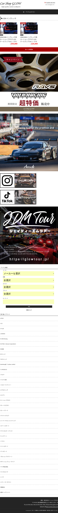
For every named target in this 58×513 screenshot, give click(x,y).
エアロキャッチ (4, 390)
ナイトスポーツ (4, 446)
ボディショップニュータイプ (7, 461)
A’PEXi (2, 318)
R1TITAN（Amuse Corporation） (8, 344)
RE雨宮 (2, 349)
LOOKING (2, 333)
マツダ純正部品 (4, 467)
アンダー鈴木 (3, 380)
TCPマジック (3, 359)
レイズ (2, 477)
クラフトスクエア (4, 415)
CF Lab (2, 328)
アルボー (2, 374)
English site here (50, 2)
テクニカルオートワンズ (6, 431)
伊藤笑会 (2, 487)
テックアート (3, 436)
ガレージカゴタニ (4, 405)
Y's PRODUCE (3, 369)
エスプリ (2, 395)
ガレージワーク (4, 410)
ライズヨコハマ (4, 472)
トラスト (2, 441)
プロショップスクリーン (6, 456)
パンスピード (3, 451)
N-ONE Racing (3, 339)
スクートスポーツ (4, 426)
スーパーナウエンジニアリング (8, 420)
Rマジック (2, 354)
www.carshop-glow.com (51, 507)
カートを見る (29, 49)
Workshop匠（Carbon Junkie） (8, 364)
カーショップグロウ (5, 400)
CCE (1, 323)
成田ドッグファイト (5, 492)
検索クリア (29, 310)
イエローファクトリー (5, 385)
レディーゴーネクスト (5, 482)
